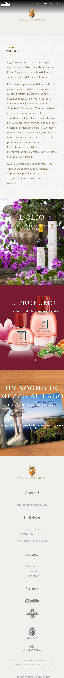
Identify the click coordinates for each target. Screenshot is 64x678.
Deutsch (48, 3)
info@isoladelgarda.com (32, 504)
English (58, 3)
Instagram (32, 571)
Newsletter (32, 575)
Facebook (32, 566)
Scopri (32, 274)
